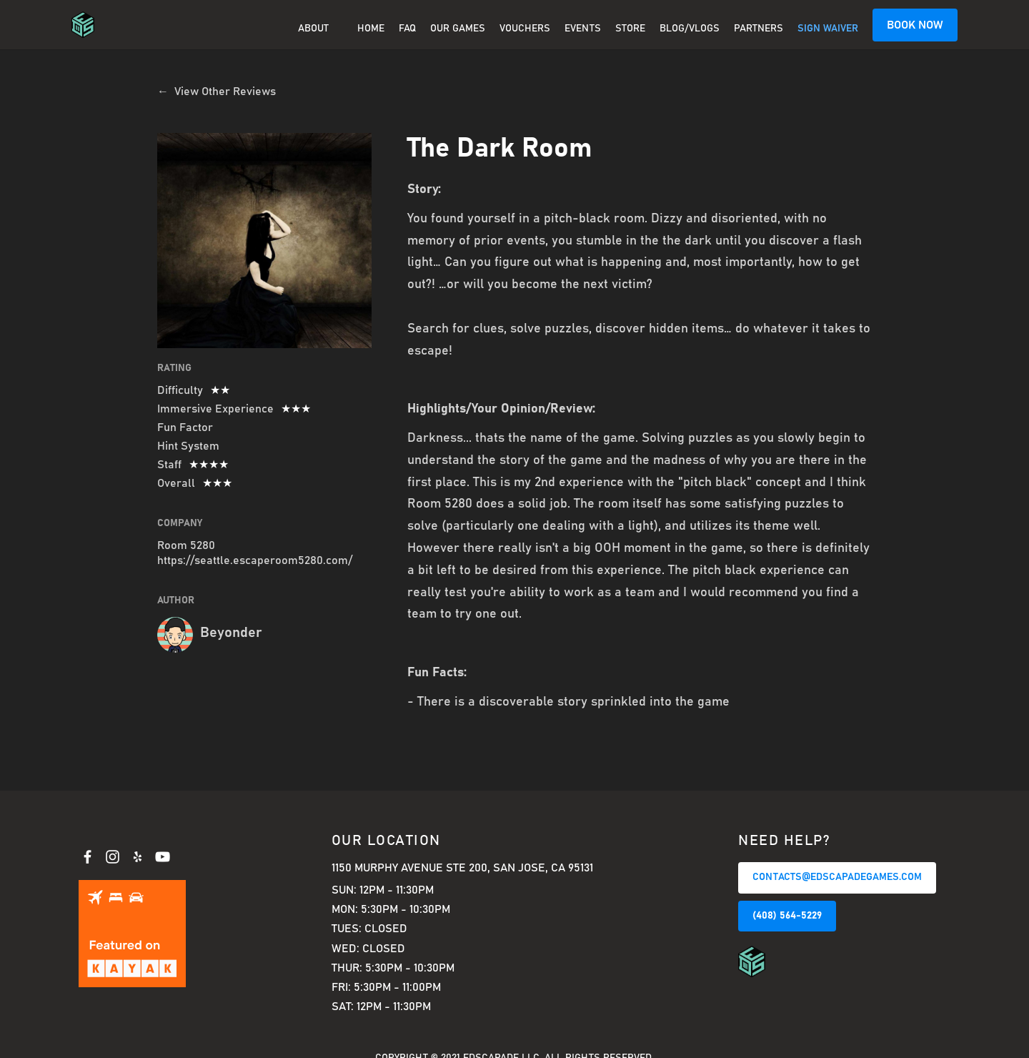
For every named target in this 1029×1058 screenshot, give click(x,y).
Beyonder (231, 632)
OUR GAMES (457, 29)
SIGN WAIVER (827, 29)
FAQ (407, 29)
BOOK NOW (915, 25)
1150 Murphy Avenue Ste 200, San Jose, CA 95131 (462, 868)
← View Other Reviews (216, 91)
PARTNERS (758, 29)
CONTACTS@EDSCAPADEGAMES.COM (837, 877)
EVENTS (583, 29)
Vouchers (524, 29)
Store (630, 29)
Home (370, 29)
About (313, 29)
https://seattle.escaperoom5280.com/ (254, 560)
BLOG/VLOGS (690, 29)
